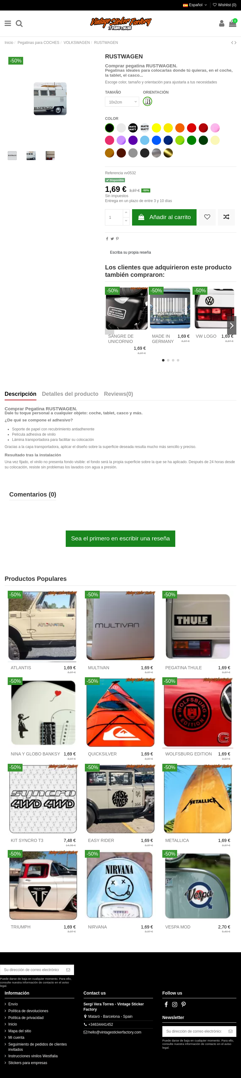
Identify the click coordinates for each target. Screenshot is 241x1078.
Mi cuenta (16, 1037)
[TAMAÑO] (122, 102)
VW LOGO (206, 336)
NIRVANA (97, 926)
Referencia (114, 173)
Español (195, 5)
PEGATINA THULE (183, 667)
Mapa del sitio (19, 1031)
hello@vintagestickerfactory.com (114, 1032)
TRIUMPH (21, 926)
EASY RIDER (101, 840)
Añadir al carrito (164, 217)
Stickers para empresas (27, 1063)
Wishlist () (224, 5)
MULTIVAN (98, 667)
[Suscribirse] (68, 970)
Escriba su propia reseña (130, 252)
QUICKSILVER (102, 753)
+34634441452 (100, 1024)
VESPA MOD (177, 926)
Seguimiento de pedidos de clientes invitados (37, 1047)
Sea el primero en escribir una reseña (120, 538)
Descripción (20, 394)
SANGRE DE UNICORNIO (120, 339)
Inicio (12, 1024)
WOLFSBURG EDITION (188, 753)
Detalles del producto (70, 394)
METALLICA (177, 840)
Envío (13, 1004)
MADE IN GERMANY (163, 339)
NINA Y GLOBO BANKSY (35, 753)
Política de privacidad (26, 1018)
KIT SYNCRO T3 (27, 840)
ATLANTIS (21, 667)
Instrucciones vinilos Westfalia (33, 1056)
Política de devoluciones (28, 1011)
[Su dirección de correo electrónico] (31, 970)
